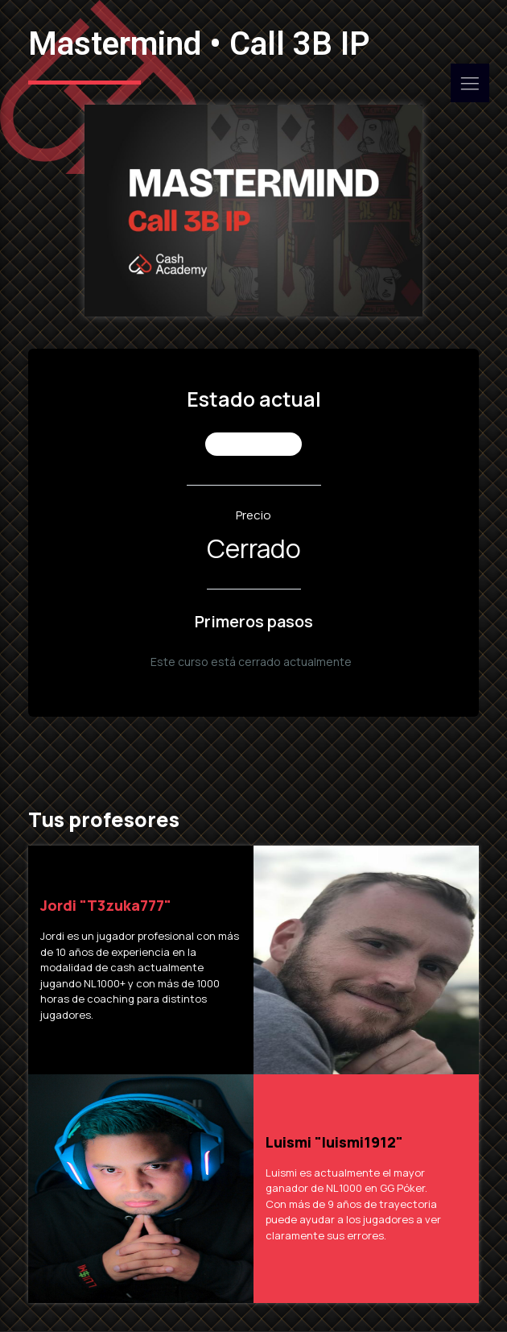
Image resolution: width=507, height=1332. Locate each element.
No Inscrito (254, 444)
